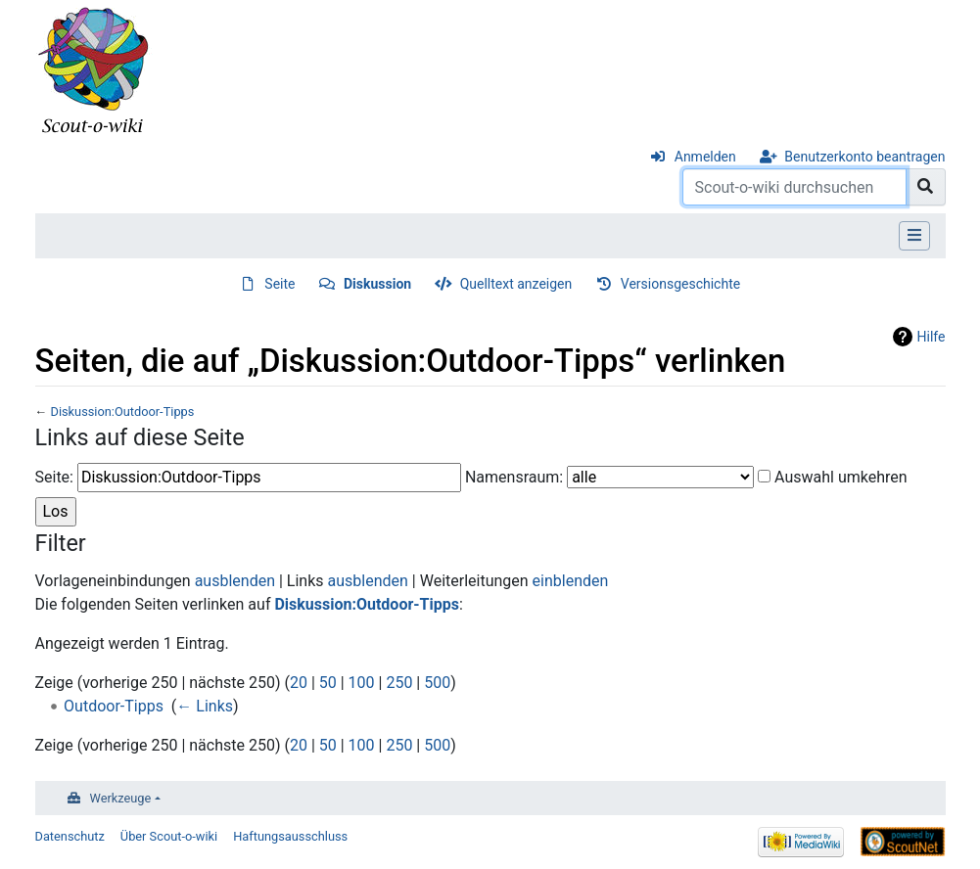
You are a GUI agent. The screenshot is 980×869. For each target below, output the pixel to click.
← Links (204, 706)
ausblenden (235, 581)
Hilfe (931, 336)
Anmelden (705, 156)
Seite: (54, 477)
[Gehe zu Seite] (926, 187)
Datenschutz (70, 836)
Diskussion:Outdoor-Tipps (122, 411)
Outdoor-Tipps (113, 706)
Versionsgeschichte (680, 284)
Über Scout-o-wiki (168, 836)
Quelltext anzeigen (516, 284)
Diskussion (377, 284)
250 (399, 682)
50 (328, 682)
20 (298, 682)
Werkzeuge (121, 798)
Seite (279, 284)
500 (437, 682)
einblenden (571, 581)
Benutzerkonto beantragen (864, 156)
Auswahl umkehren (841, 477)
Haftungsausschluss (290, 836)
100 (362, 682)
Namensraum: (514, 477)
